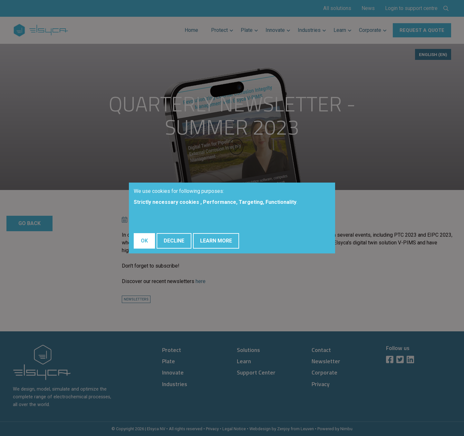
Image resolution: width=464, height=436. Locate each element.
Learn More (216, 241)
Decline (174, 241)
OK (144, 241)
